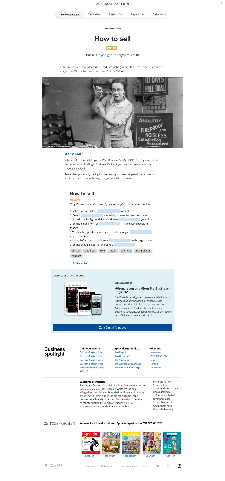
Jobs (152, 359)
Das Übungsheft (122, 356)
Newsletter (155, 352)
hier (130, 403)
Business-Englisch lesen (91, 359)
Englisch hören (116, 14)
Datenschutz (108, 466)
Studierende (86, 406)
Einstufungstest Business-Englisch (92, 369)
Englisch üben (138, 14)
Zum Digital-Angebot (112, 327)
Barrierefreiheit (129, 466)
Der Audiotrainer (123, 359)
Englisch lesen (94, 14)
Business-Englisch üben (91, 352)
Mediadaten (156, 367)
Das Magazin (121, 352)
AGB (145, 466)
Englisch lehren (160, 14)
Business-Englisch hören (91, 356)
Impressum (89, 466)
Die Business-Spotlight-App (128, 363)
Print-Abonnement (127, 385)
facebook (168, 466)
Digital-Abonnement (90, 389)
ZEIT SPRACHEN (158, 356)
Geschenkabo (123, 399)
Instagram (179, 466)
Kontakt (154, 363)
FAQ (157, 466)
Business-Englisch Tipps (91, 363)
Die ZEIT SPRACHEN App (127, 367)
